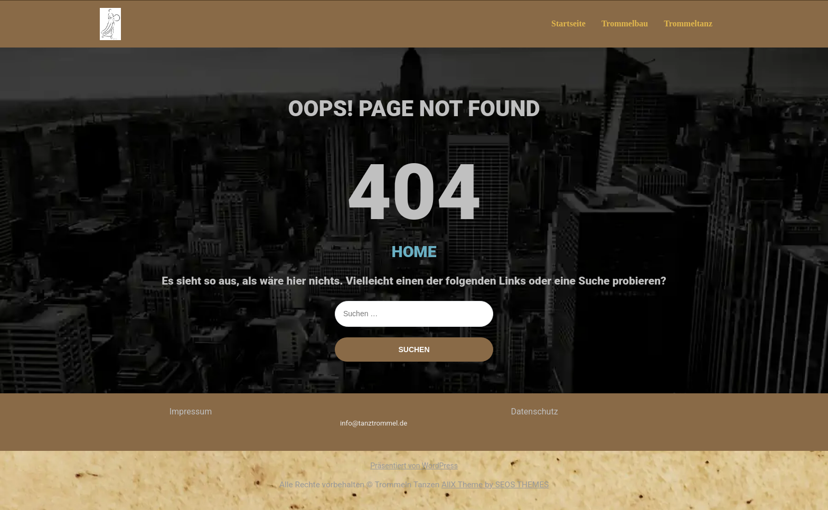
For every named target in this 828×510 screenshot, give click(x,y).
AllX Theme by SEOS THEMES (495, 484)
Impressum (191, 412)
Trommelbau (624, 23)
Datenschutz (534, 412)
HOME (414, 251)
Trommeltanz (688, 23)
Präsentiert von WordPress (414, 465)
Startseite (568, 23)
